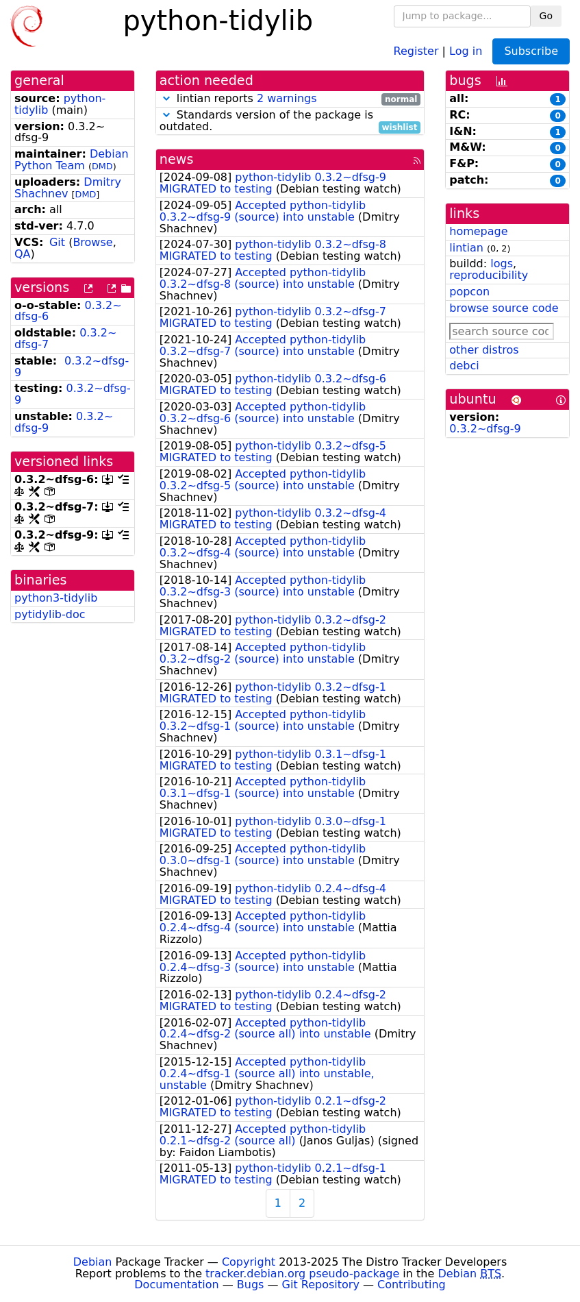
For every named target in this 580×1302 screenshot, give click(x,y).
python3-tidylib (55, 597)
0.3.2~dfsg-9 (71, 366)
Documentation (176, 1284)
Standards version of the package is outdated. (290, 121)
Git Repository (321, 1284)
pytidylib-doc (50, 614)
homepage (478, 231)
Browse (92, 242)
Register (416, 50)
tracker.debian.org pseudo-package (302, 1273)
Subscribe (531, 51)
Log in (465, 50)
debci (464, 365)
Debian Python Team (71, 159)
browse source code (503, 308)
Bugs (250, 1284)
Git (57, 242)
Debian (92, 1261)
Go (546, 15)
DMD (102, 166)
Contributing (411, 1284)
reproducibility (488, 275)
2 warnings (287, 98)
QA (22, 253)
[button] (166, 98)
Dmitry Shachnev (67, 187)
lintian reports (290, 99)
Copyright (248, 1261)
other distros (483, 349)
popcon (469, 291)
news (177, 159)
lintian (466, 247)
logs (501, 263)
